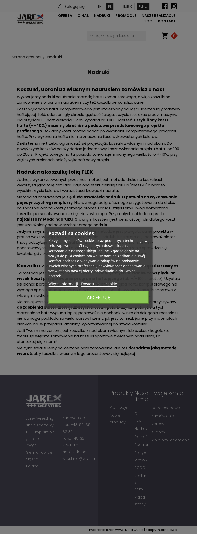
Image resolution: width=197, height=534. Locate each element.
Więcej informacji (63, 283)
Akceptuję (98, 297)
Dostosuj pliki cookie (99, 283)
